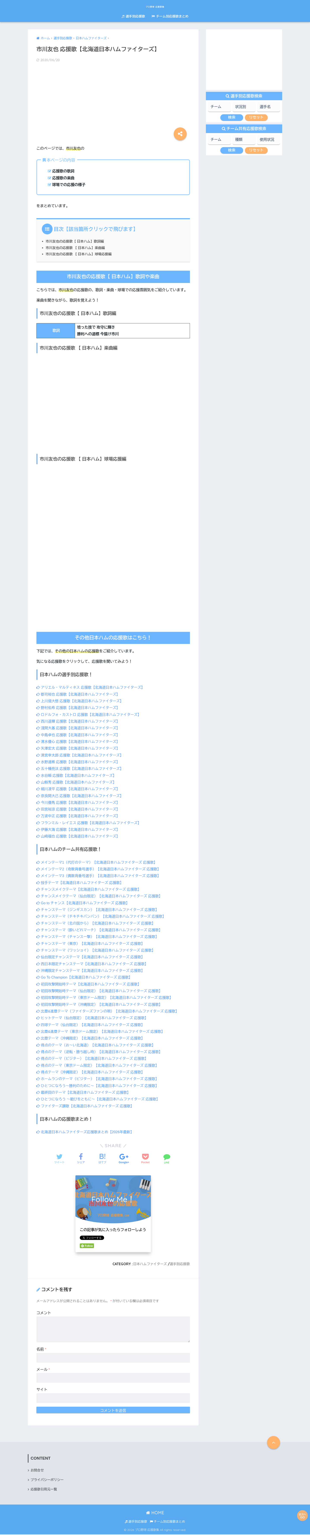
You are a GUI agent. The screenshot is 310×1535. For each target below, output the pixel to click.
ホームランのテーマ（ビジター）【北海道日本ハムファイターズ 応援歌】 (100, 1079)
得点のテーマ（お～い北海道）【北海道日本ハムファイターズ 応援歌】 (98, 1045)
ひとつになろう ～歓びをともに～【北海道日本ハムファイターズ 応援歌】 (100, 1099)
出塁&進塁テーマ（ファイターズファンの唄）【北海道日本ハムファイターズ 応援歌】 (110, 1011)
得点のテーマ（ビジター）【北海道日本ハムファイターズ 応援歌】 (94, 1059)
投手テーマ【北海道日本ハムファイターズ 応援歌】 (81, 883)
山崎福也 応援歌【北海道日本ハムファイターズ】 (79, 836)
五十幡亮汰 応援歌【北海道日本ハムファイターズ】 (81, 769)
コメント (43, 1313)
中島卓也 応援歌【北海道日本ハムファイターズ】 (79, 735)
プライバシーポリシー (48, 1480)
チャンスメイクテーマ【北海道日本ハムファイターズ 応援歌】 (91, 889)
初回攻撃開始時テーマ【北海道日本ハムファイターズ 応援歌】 (91, 984)
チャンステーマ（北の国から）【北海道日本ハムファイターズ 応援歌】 (98, 923)
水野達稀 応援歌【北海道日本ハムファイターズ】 (79, 762)
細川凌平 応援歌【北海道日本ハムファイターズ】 (79, 789)
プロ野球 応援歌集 (155, 6)
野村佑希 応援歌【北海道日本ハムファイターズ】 (79, 708)
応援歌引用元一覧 (44, 1490)
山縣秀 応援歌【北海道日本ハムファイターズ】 (78, 782)
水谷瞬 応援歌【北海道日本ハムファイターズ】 (78, 776)
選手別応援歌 (133, 16)
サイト (41, 1390)
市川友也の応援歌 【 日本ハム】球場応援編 (80, 254)
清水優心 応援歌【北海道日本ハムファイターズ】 (79, 742)
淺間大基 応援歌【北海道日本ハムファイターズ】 (79, 728)
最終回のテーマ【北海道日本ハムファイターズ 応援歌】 (85, 1092)
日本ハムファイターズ (148, 1264)
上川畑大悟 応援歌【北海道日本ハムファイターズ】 (81, 701)
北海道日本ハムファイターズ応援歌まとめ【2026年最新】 (87, 1132)
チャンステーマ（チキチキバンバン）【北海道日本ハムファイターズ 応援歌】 (103, 916)
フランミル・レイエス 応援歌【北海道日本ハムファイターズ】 (91, 823)
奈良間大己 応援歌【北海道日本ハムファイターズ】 (81, 796)
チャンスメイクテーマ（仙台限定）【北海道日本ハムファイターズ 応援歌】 (102, 896)
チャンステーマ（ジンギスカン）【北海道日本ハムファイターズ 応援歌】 (100, 910)
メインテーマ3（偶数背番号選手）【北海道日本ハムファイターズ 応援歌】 (101, 876)
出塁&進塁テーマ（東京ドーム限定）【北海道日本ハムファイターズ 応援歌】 (103, 1032)
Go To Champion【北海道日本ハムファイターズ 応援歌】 (86, 977)
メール (43, 1370)
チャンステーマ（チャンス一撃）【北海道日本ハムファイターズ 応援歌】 (100, 937)
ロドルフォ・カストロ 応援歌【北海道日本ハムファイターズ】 (91, 715)
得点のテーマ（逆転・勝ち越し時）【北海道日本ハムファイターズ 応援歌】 (102, 1052)
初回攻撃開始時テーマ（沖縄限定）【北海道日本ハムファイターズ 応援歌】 (102, 1005)
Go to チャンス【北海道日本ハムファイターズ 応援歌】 (84, 903)
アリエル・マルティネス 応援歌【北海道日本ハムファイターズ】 (92, 687)
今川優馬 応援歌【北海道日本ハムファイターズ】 (79, 803)
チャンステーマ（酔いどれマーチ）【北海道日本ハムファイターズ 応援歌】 (102, 930)
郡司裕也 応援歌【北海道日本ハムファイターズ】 (79, 694)
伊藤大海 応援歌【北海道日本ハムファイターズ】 (79, 830)
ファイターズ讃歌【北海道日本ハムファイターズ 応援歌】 (87, 1106)
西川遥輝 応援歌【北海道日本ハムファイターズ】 (79, 721)
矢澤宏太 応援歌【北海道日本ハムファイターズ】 (79, 748)
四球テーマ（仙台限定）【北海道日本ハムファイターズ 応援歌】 (92, 1025)
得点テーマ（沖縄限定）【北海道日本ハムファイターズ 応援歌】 (92, 1072)
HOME (155, 1513)
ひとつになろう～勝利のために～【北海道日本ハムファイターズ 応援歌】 (100, 1086)
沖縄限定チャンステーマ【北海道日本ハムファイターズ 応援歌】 (92, 971)
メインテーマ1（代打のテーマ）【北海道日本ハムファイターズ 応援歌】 (99, 862)
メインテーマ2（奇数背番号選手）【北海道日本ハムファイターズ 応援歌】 (101, 869)
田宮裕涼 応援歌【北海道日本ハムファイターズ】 (79, 809)
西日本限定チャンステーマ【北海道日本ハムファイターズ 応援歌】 (94, 964)
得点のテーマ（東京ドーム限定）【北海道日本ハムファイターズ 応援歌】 (100, 1065)
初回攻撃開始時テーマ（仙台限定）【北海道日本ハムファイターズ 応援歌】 (102, 991)
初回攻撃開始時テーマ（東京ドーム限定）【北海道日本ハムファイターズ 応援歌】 (107, 998)
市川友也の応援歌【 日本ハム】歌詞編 (76, 241)
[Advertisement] (113, 100)
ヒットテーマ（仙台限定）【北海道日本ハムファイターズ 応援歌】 (94, 1018)
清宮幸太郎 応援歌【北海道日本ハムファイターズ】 (81, 755)
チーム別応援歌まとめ (170, 16)
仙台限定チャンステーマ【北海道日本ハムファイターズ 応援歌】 (92, 957)
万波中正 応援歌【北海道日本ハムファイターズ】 (79, 816)
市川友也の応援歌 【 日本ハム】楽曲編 (76, 248)
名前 (41, 1349)
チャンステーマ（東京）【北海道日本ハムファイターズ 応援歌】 (92, 944)
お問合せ (37, 1470)
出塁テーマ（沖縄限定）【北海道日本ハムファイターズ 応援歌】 (92, 1038)
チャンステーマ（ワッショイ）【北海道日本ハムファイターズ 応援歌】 (98, 950)
